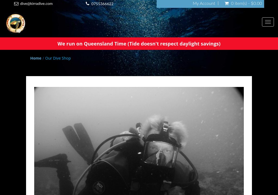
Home (35, 58)
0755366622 (102, 3)
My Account (204, 3)
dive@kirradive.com (36, 3)
